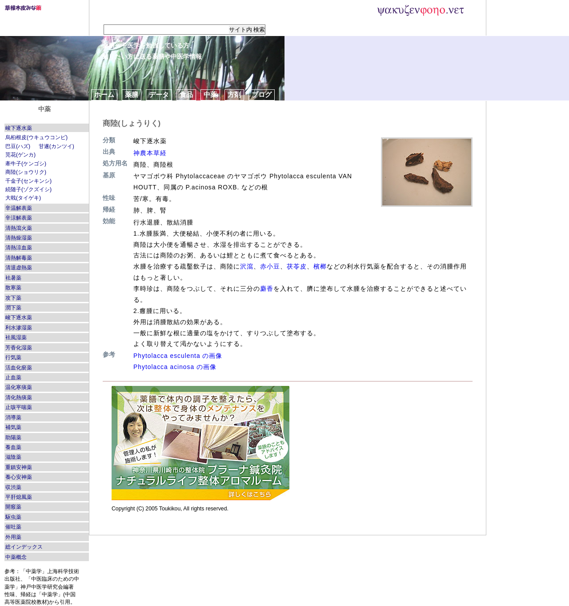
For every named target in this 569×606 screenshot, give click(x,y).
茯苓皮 (297, 266)
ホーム (104, 94)
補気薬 (13, 427)
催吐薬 (13, 527)
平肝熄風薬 (18, 497)
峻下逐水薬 (18, 128)
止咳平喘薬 (18, 407)
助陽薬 (13, 437)
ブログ (262, 94)
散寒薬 (13, 288)
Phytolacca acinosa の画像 (174, 366)
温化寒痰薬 (18, 387)
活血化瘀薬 (18, 368)
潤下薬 (13, 308)
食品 (186, 94)
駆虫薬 (13, 517)
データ (159, 94)
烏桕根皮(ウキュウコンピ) (36, 137)
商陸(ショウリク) (25, 172)
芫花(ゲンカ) (20, 155)
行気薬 (13, 357)
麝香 (266, 288)
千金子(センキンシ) (28, 181)
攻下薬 (13, 298)
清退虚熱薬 (18, 268)
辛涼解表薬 (18, 218)
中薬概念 (16, 557)
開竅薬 (13, 507)
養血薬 (13, 447)
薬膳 (131, 94)
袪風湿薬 (16, 337)
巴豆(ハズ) (17, 146)
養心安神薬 (18, 477)
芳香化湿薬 (18, 348)
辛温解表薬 (18, 208)
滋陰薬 (13, 457)
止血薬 (13, 377)
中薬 (210, 94)
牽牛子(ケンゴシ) (25, 164)
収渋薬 (13, 487)
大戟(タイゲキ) (23, 198)
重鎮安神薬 (18, 467)
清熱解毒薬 (18, 258)
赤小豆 (270, 266)
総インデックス (24, 547)
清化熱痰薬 (18, 397)
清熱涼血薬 (18, 248)
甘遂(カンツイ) (56, 146)
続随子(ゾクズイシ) (28, 189)
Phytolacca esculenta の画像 (177, 355)
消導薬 (13, 417)
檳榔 (320, 266)
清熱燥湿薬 (18, 238)
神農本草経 (150, 153)
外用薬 (13, 537)
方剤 (234, 94)
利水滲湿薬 (18, 328)
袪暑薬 (13, 278)
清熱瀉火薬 (18, 228)
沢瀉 (246, 266)
